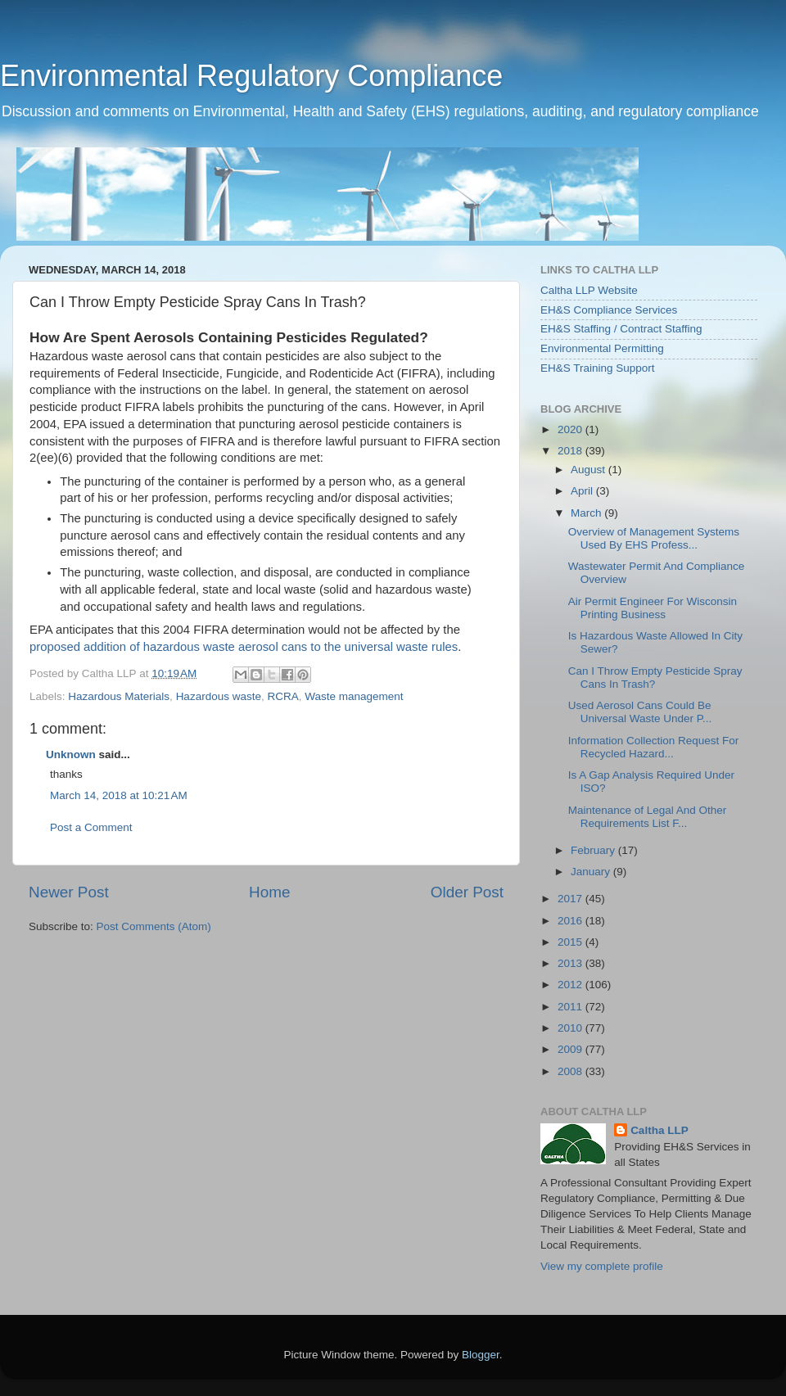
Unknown (71, 754)
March (587, 513)
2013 (571, 963)
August (589, 469)
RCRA (282, 696)
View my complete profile (601, 1266)
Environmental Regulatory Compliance (251, 76)
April (583, 491)
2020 (571, 429)
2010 (571, 1028)
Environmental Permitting (602, 348)
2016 (571, 921)
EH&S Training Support (597, 368)
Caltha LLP (659, 1130)
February (594, 850)
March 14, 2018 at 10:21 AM (118, 795)
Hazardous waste (218, 696)
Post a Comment (91, 827)
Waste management (354, 696)
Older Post (467, 892)
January (592, 871)
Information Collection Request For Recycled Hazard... (653, 747)
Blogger (480, 1355)
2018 (571, 451)
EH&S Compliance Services (608, 310)
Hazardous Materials (118, 696)
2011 (571, 1007)
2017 (571, 898)
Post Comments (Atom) (154, 926)
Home (269, 892)
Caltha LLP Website (589, 290)
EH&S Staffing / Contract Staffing (621, 329)
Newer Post (69, 892)
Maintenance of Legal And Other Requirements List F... (647, 816)
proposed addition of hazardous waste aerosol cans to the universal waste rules (243, 646)
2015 (571, 942)
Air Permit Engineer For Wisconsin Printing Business (652, 608)
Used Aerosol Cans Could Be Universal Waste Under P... (640, 712)
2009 (571, 1049)
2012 (571, 984)
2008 (571, 1071)
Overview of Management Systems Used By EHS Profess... (653, 538)
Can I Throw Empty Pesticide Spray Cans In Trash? (655, 677)
